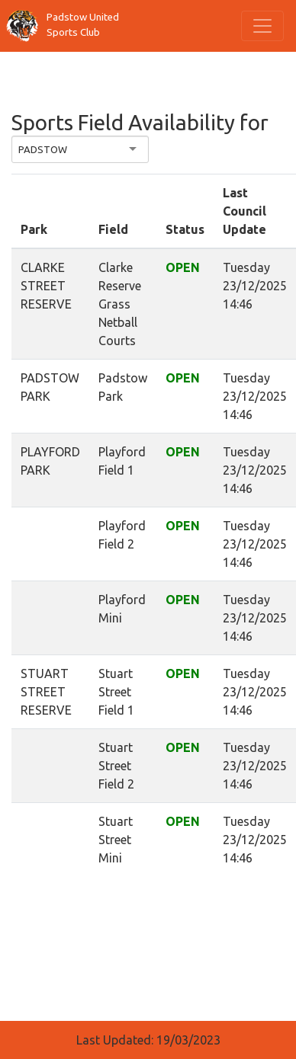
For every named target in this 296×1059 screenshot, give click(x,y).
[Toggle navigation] (262, 26)
